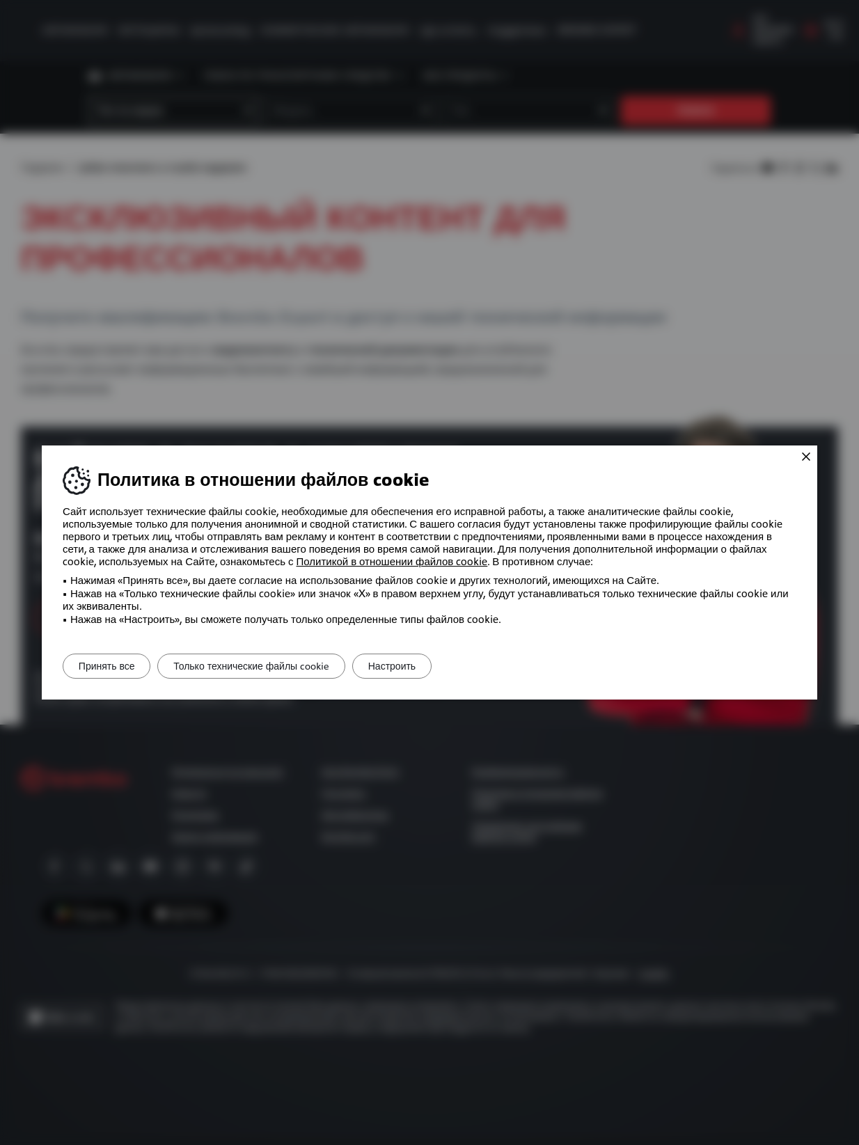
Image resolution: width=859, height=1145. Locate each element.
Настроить (420, 666)
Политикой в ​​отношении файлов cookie (392, 561)
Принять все (112, 666)
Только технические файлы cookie (269, 666)
